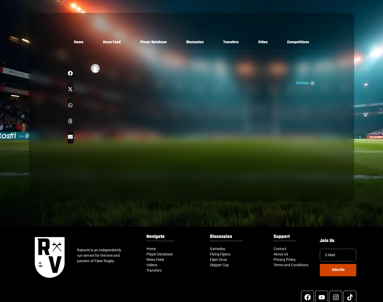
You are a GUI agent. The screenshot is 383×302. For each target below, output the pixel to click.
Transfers (231, 42)
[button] (70, 73)
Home (78, 42)
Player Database (153, 42)
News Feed (112, 42)
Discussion (195, 42)
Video (263, 42)
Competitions (298, 42)
